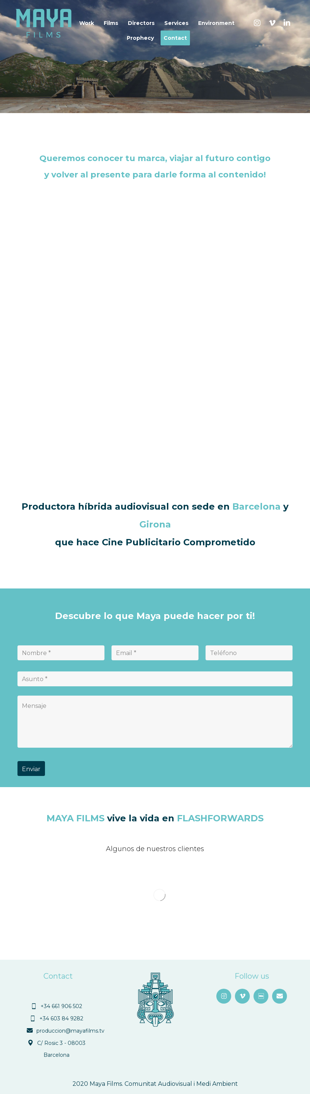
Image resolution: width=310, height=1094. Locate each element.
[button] (257, 23)
